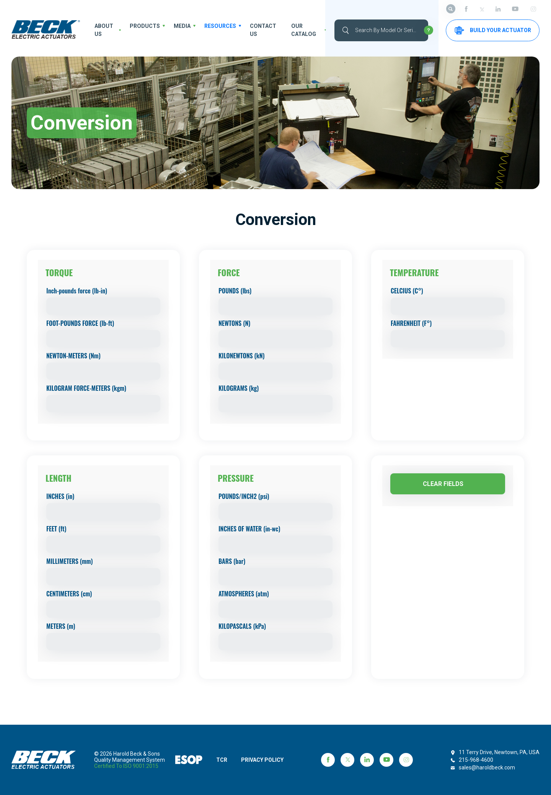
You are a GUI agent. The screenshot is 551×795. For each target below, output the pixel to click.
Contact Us (261, 30)
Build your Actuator (493, 30)
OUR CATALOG (302, 30)
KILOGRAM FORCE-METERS (86, 388)
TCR (222, 760)
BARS (231, 561)
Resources (219, 26)
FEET (56, 528)
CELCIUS (407, 290)
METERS (60, 626)
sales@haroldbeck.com (487, 767)
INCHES (60, 496)
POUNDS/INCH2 (243, 496)
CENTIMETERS (69, 593)
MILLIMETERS (69, 561)
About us (103, 30)
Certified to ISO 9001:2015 (126, 766)
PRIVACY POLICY (263, 760)
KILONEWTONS (241, 355)
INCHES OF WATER (249, 528)
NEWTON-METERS (73, 355)
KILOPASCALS (242, 626)
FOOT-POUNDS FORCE (80, 323)
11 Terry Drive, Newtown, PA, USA (499, 752)
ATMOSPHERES (243, 593)
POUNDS (234, 290)
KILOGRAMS (238, 388)
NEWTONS (234, 323)
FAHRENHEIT (411, 323)
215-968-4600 (476, 760)
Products (145, 26)
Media (181, 26)
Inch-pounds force (76, 290)
